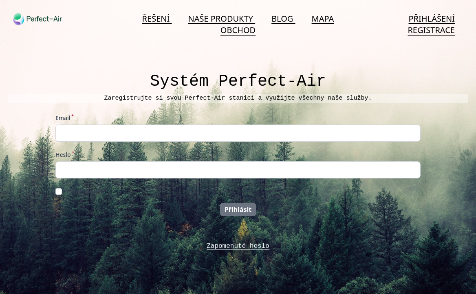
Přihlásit (238, 209)
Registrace (431, 30)
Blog (283, 18)
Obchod (238, 30)
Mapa (323, 18)
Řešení (157, 18)
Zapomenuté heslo (238, 246)
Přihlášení (432, 18)
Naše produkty (221, 18)
